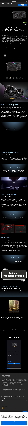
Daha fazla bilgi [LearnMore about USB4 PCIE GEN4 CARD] (14, 363)
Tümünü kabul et (21, 424)
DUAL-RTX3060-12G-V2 (20, 396)
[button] (1, 1)
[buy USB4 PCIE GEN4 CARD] (13, 350)
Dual (15, 396)
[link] (14, 1)
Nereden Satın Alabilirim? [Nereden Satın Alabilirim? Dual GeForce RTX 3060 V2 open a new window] (22, 5)
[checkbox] (25, 24)
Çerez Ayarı (14, 421)
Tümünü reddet (7, 424)
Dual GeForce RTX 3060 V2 (6, 3)
